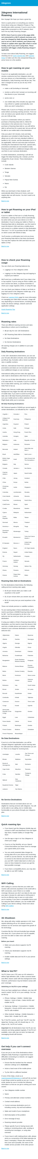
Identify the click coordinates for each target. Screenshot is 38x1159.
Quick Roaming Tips (8, 309)
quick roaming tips (19, 56)
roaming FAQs (14, 297)
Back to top (5, 201)
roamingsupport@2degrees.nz (11, 1078)
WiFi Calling (9, 906)
